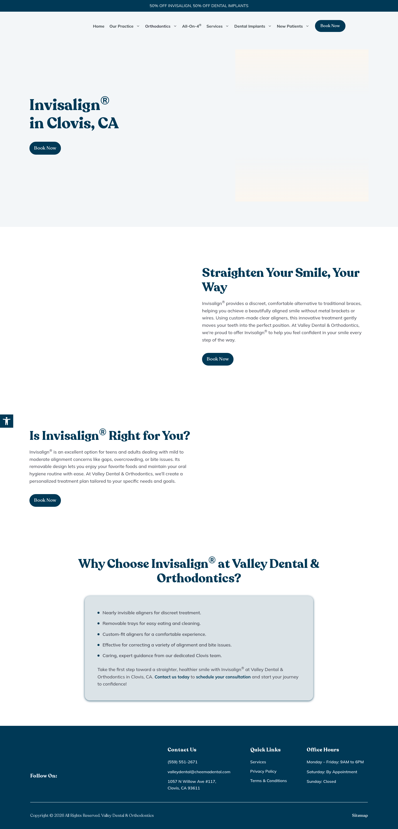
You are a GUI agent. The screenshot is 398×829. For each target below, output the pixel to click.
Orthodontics (162, 26)
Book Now (330, 26)
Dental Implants (254, 26)
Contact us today (173, 677)
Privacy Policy (263, 771)
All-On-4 (192, 26)
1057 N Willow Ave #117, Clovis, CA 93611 (192, 784)
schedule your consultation (227, 677)
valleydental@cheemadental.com (199, 771)
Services (219, 26)
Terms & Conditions (268, 780)
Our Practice (125, 26)
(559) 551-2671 (182, 761)
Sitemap (360, 815)
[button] (6, 421)
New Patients (294, 26)
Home (98, 26)
